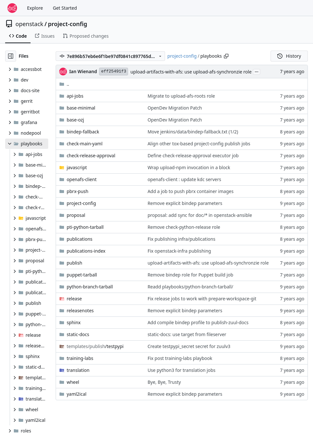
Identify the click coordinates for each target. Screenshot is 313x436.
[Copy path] (226, 56)
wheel (73, 382)
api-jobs (75, 96)
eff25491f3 (113, 71)
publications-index (86, 251)
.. (64, 84)
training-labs (80, 358)
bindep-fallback (83, 132)
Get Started (65, 8)
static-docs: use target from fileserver (187, 334)
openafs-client (82, 179)
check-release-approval (91, 155)
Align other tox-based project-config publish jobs (199, 143)
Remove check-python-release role (184, 227)
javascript (77, 167)
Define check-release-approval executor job (193, 155)
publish (74, 263)
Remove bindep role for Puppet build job (190, 275)
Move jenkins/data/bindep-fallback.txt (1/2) (193, 132)
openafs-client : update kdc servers (184, 179)
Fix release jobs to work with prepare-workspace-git (202, 299)
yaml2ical (77, 394)
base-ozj (75, 120)
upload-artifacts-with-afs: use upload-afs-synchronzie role (191, 72)
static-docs (78, 334)
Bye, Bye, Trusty (164, 382)
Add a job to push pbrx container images (191, 191)
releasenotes (80, 310)
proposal (76, 215)
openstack (29, 24)
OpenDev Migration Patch (175, 108)
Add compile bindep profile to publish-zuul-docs (198, 322)
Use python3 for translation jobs (182, 370)
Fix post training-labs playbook (180, 358)
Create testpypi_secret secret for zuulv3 (189, 346)
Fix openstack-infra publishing (179, 251)
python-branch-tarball (90, 287)
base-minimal (81, 108)
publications (79, 239)
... (257, 71)
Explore (35, 8)
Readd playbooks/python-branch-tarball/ (190, 287)
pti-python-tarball (85, 227)
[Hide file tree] (10, 56)
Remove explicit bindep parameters (185, 203)
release (74, 299)
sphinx (74, 322)
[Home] (12, 8)
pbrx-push (77, 191)
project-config (67, 24)
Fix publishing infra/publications (182, 239)
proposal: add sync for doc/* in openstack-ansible (200, 215)
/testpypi (95, 346)
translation (78, 370)
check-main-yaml (84, 143)
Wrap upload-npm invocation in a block (189, 167)
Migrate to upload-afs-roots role (181, 96)
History (289, 56)
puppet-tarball (82, 275)
